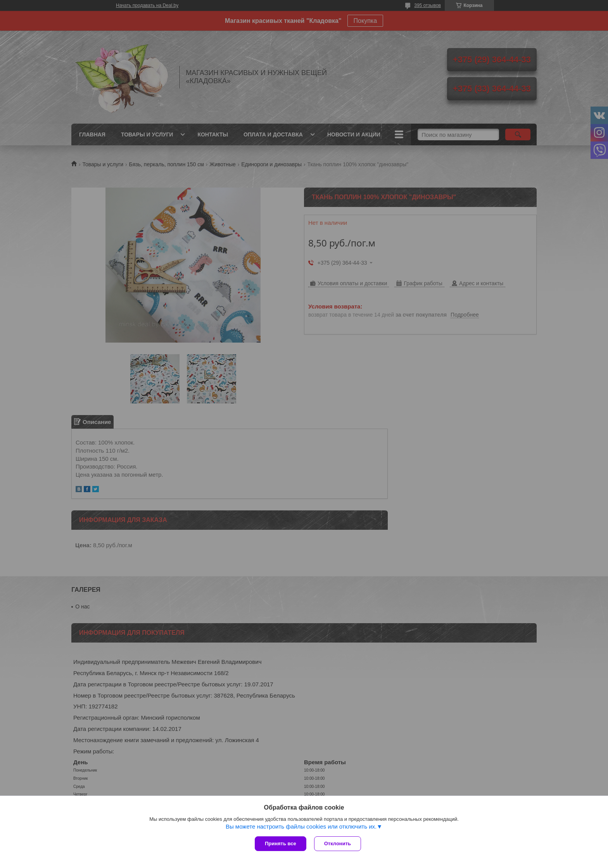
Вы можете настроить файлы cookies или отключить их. (301, 826)
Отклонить (337, 843)
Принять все (280, 843)
